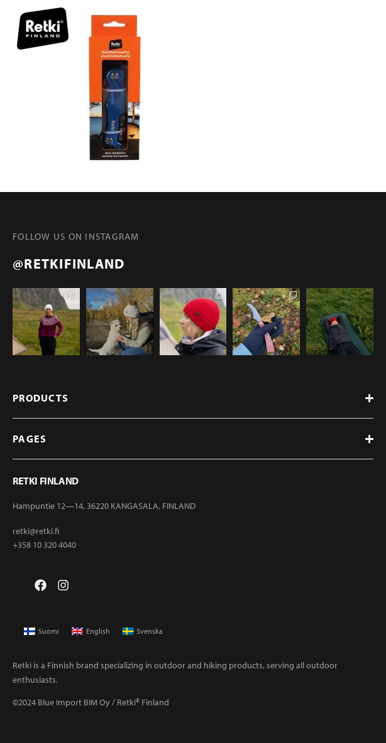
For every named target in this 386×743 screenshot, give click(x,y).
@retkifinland (68, 263)
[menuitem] (41, 631)
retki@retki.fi (36, 531)
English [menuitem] (98, 631)
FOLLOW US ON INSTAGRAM (76, 236)
